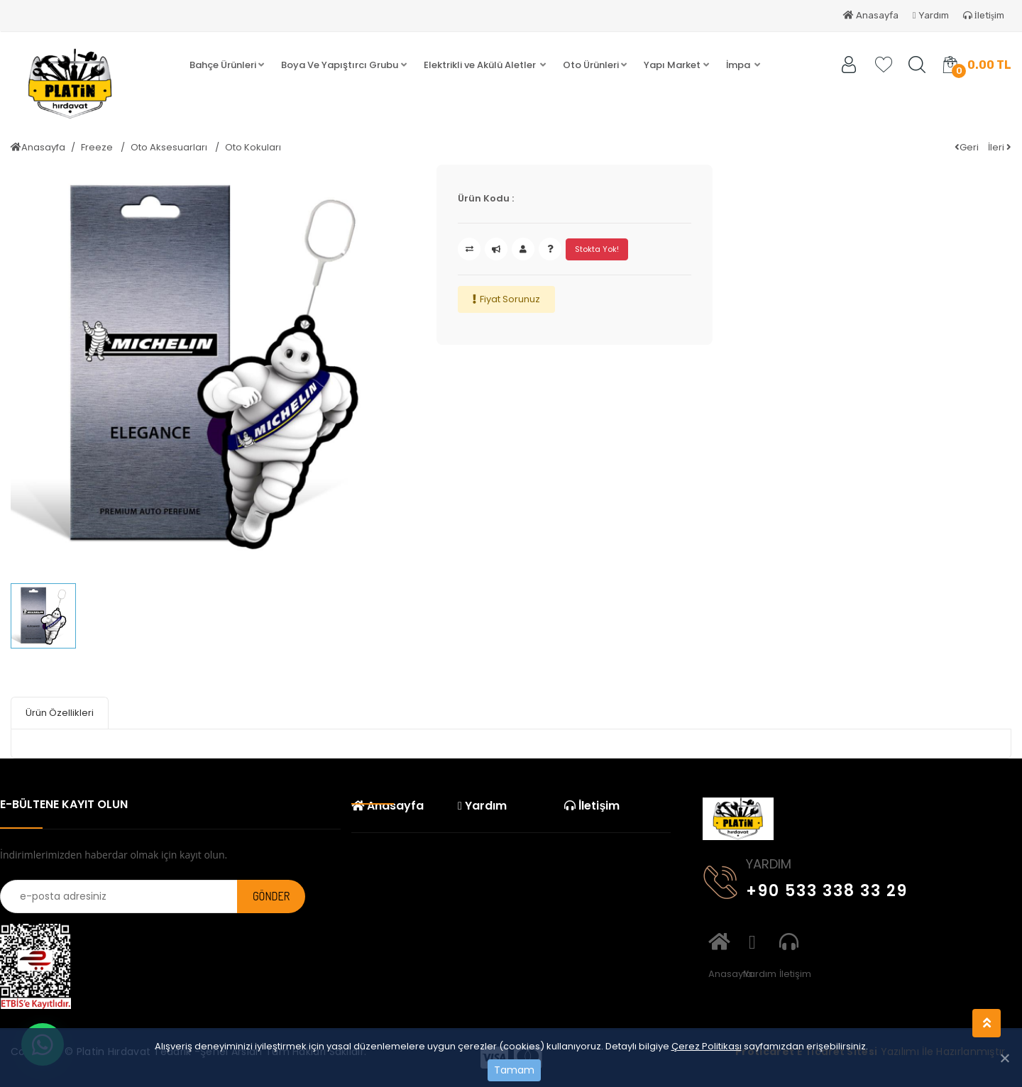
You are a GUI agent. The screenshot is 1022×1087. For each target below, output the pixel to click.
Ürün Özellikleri (60, 712)
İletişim (983, 15)
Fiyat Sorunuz (510, 299)
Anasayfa (871, 15)
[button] (227, 65)
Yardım (931, 15)
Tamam (514, 1070)
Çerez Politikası (706, 1046)
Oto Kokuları (253, 147)
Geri (967, 147)
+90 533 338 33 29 (805, 888)
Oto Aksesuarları (170, 147)
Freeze (98, 147)
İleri (999, 147)
